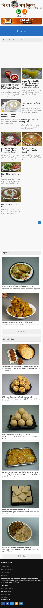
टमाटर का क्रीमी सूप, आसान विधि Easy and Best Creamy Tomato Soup (10, 87)
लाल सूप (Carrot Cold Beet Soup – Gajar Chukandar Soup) (9, 150)
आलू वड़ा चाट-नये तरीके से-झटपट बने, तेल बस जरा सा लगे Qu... (18, 286)
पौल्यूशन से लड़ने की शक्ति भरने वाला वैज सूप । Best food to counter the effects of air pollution (31, 84)
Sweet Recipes (9, 339)
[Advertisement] (21, 55)
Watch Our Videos (7, 588)
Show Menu (21, 31)
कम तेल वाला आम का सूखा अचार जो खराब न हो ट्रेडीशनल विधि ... (18, 322)
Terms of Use (6, 594)
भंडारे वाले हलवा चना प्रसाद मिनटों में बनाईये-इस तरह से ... (17, 547)
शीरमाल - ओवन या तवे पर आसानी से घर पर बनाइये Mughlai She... (20, 366)
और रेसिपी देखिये (21, 331)
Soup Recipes (14, 40)
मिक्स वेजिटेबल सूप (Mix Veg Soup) (11, 175)
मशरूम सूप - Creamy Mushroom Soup (8, 115)
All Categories (6, 572)
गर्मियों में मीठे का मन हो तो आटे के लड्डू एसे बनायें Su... (16, 435)
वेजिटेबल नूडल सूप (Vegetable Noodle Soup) (29, 150)
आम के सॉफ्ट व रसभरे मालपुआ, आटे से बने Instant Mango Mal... (20, 472)
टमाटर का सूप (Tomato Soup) (9, 205)
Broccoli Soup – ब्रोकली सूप (31, 104)
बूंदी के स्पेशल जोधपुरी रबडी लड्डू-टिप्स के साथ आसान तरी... (17, 397)
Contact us (5, 566)
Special (6, 253)
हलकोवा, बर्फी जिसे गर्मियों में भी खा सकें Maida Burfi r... (18, 510)
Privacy (4, 597)
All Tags (4, 575)
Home (5, 40)
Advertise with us (7, 569)
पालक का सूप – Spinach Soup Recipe (29, 121)
